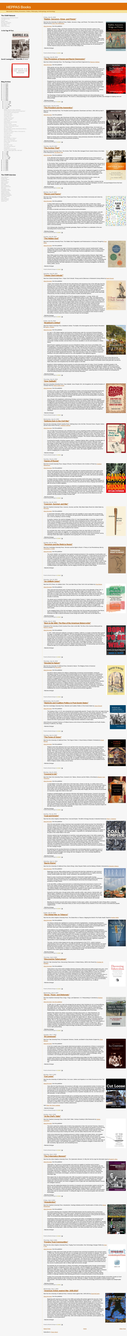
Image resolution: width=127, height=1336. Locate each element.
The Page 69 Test (5, 23)
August (6, 107)
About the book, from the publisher (53, 1002)
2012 (4, 163)
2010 (4, 166)
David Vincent (110, 278)
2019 (4, 94)
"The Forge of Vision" (52, 737)
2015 (4, 100)
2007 (4, 170)
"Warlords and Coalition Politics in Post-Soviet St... (15, 131)
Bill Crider (3, 187)
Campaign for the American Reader (9, 17)
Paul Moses (99, 584)
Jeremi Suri (4, 201)
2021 (4, 91)
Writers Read (4, 21)
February (6, 157)
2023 (4, 88)
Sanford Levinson (5, 196)
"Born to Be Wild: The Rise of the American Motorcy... (15, 128)
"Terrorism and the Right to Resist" (58, 544)
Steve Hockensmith (6, 186)
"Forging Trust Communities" (56, 1242)
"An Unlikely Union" (52, 581)
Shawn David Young (58, 385)
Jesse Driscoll (98, 706)
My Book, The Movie (6, 22)
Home (85, 1328)
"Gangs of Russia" (51, 461)
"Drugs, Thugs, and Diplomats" (57, 995)
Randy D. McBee (48, 627)
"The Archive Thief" (52, 148)
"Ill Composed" (50, 1036)
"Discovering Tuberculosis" (55, 959)
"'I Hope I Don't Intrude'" (53, 275)
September (6, 105)
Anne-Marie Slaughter (6, 195)
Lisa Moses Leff (58, 152)
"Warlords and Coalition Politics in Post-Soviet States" (66, 703)
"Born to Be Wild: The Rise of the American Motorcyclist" (67, 623)
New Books (4, 25)
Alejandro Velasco (114, 866)
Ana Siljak (3, 184)
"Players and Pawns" (52, 194)
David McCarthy (95, 1293)
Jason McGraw (4, 177)
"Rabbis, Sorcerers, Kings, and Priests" (60, 19)
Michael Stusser (5, 191)
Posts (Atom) (54, 1332)
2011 (4, 164)
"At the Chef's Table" (52, 1116)
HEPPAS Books (18, 7)
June (5, 151)
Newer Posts (47, 1328)
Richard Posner (5, 199)
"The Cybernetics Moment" (55, 1156)
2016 (4, 98)
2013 (4, 161)
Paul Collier (4, 197)
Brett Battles (4, 180)
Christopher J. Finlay (49, 548)
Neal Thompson (5, 198)
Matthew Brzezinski (6, 193)
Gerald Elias (4, 178)
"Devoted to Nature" (52, 663)
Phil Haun (46, 508)
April (5, 154)
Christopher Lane (5, 189)
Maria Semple (4, 183)
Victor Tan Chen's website (53, 1105)
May (5, 153)
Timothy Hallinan (5, 179)
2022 (4, 89)
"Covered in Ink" (50, 774)
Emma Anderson (5, 185)
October (6, 104)
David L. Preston (49, 327)
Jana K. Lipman (5, 181)
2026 (4, 84)
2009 (4, 167)
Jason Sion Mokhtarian (58, 23)
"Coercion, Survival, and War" (56, 504)
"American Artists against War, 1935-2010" (61, 1291)
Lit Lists (3, 20)
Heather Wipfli (115, 917)
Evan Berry (58, 667)
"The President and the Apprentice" (58, 108)
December (6, 101)
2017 (4, 97)
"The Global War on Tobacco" (56, 914)
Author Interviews (5, 26)
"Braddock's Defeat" (52, 323)
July (5, 108)
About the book (48, 26)
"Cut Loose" (49, 1076)
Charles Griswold (5, 192)
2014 (4, 160)
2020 (4, 92)
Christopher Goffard (6, 190)
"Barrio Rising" (50, 863)
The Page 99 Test (5, 19)
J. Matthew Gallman (65, 425)
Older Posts (122, 1328)
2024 (4, 86)
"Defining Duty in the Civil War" (56, 421)
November (6, 102)
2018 (4, 95)
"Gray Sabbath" (50, 381)
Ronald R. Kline (113, 1159)
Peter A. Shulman (111, 818)
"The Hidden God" (51, 238)
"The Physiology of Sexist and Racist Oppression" (64, 59)
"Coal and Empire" (51, 816)
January (6, 158)
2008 (4, 168)
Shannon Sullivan (94, 62)
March (5, 155)
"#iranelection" (50, 1202)
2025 (4, 85)
